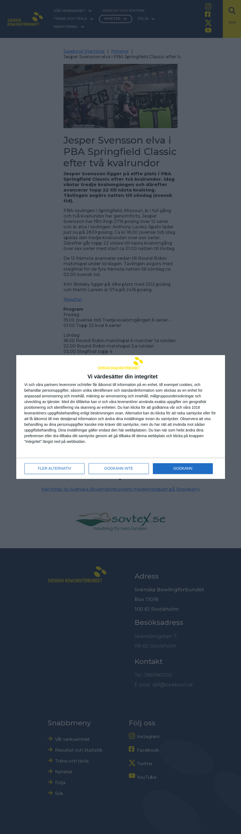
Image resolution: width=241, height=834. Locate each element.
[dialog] (120, 417)
